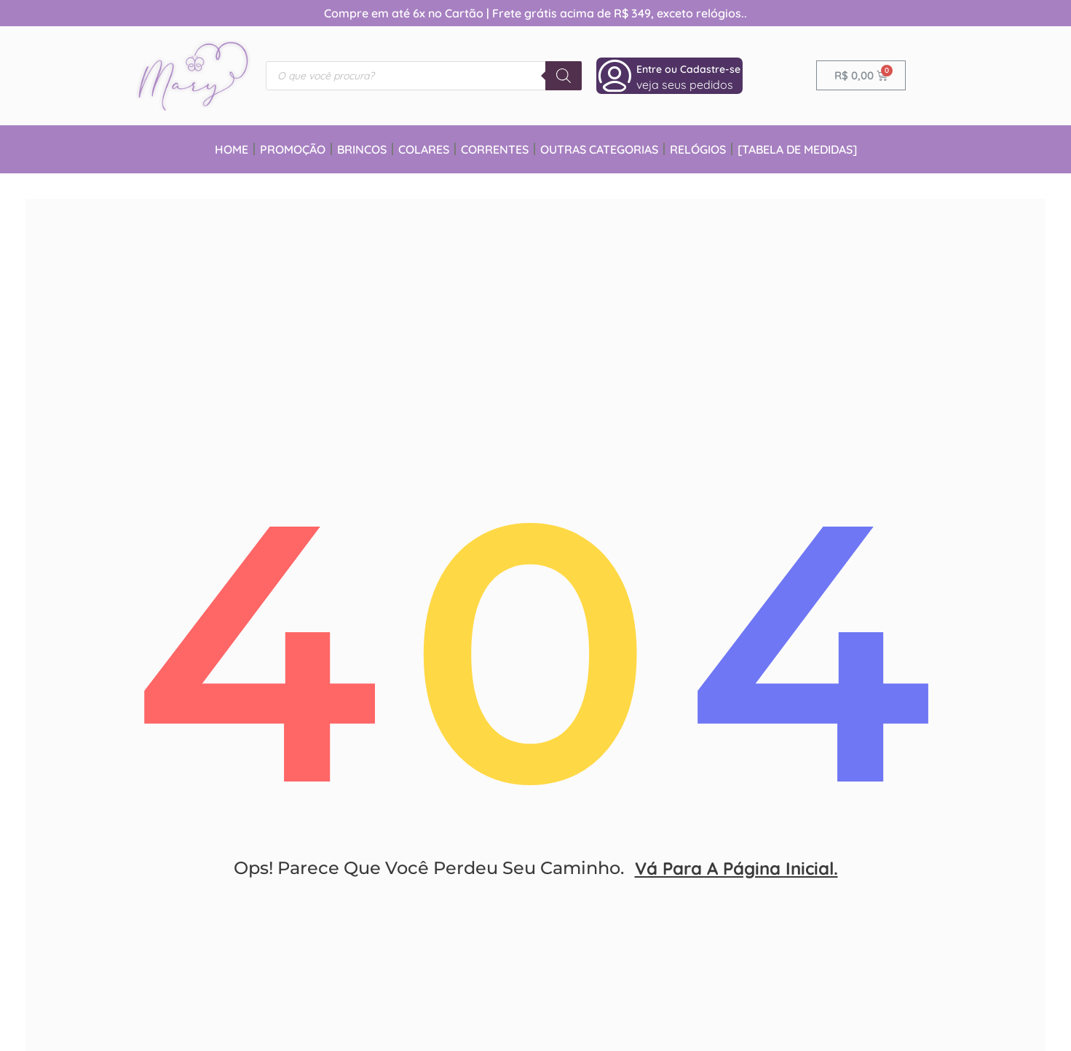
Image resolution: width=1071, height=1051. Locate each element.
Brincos (362, 149)
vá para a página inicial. (736, 879)
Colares (423, 149)
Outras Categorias (599, 149)
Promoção (292, 149)
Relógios (698, 149)
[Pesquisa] (563, 75)
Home (231, 149)
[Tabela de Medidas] (797, 149)
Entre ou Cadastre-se (688, 69)
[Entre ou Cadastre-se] (614, 76)
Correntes (495, 149)
